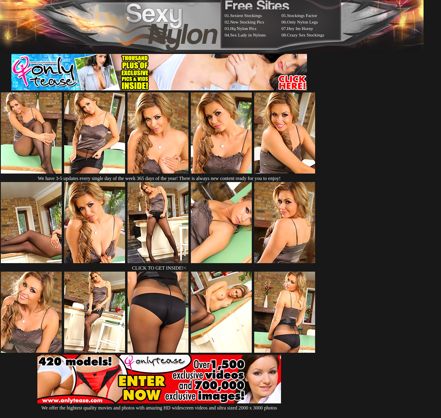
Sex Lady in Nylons (248, 34)
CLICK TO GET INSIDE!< (159, 268)
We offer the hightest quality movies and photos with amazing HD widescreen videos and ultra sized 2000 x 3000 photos (159, 405)
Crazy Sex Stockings (305, 34)
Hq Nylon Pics (243, 28)
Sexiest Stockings (246, 15)
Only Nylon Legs (302, 21)
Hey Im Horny (300, 28)
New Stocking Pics (247, 21)
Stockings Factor (302, 15)
